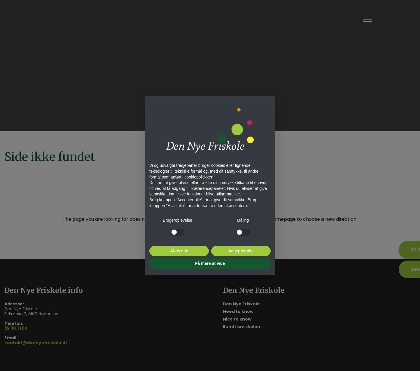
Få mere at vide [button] (210, 263)
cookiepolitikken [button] (199, 177)
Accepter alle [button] (240, 251)
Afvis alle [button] (179, 251)
